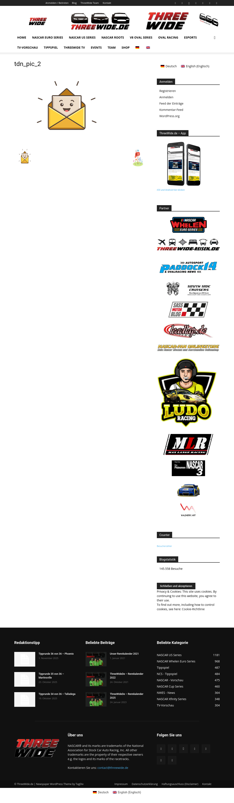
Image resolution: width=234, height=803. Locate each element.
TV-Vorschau (27, 47)
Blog (74, 2)
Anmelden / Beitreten (57, 2)
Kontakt (107, 2)
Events (96, 47)
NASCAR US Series (82, 37)
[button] (215, 38)
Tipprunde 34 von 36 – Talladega (57, 694)
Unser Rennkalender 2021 (124, 653)
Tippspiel (51, 47)
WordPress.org (169, 116)
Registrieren (167, 91)
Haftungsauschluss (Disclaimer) (180, 784)
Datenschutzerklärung (145, 784)
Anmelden (166, 97)
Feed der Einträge (171, 103)
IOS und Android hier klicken (171, 190)
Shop (126, 47)
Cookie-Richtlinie (193, 609)
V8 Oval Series (141, 37)
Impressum (121, 784)
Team (112, 47)
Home (21, 37)
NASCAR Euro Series (47, 37)
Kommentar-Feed (171, 110)
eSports (190, 37)
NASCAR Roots (112, 37)
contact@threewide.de (113, 768)
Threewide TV (74, 47)
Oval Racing (168, 37)
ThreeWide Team (90, 2)
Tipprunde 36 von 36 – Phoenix (56, 653)
